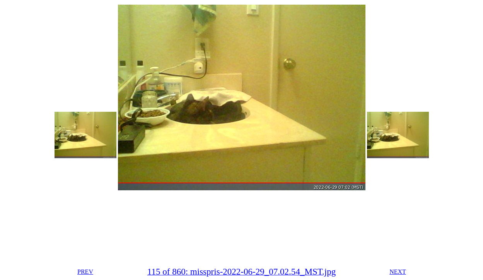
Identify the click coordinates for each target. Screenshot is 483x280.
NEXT (397, 271)
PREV (85, 271)
